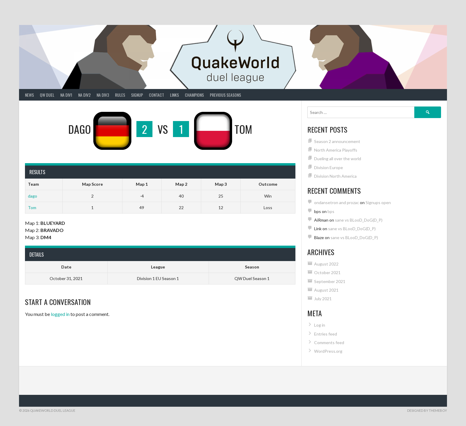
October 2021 (327, 272)
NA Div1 (66, 95)
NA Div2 (84, 95)
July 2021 (323, 298)
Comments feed (329, 342)
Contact (156, 95)
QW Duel (47, 95)
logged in (60, 314)
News (29, 95)
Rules (120, 95)
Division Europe (328, 167)
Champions (194, 95)
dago (32, 195)
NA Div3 (103, 95)
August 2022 (326, 263)
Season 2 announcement (337, 141)
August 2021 (326, 290)
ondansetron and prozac (336, 202)
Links (174, 95)
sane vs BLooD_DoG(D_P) (358, 219)
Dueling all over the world (337, 158)
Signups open (378, 202)
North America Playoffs (335, 149)
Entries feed (325, 333)
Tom (32, 207)
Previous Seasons (225, 95)
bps (331, 211)
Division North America (335, 176)
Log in (319, 325)
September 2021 (329, 281)
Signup (137, 95)
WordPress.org (328, 351)
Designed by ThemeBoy (427, 410)
